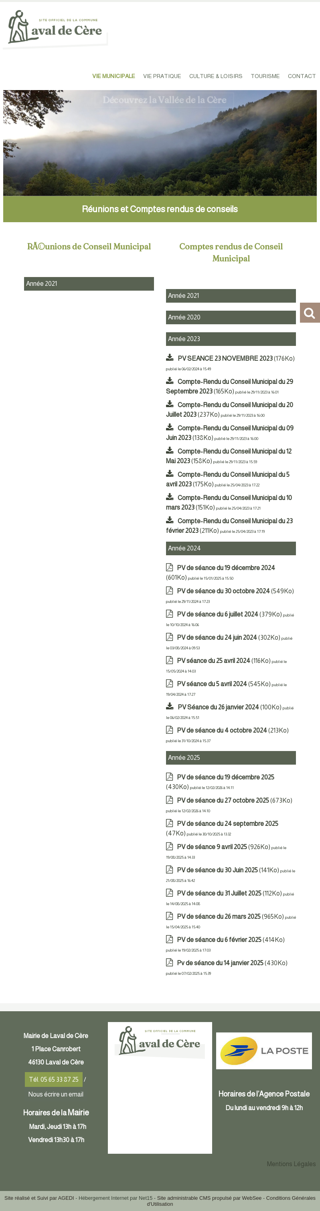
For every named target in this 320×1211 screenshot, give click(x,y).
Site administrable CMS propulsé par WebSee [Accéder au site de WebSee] (209, 1198)
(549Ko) (235, 591)
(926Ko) (224, 846)
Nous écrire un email (55, 1094)
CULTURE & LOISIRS (216, 76)
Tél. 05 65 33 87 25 (54, 1079)
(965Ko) (231, 916)
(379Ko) (230, 614)
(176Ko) (236, 358)
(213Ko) (233, 730)
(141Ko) (228, 870)
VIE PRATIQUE (162, 76)
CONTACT (302, 76)
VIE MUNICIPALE (113, 76)
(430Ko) (232, 963)
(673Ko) (234, 800)
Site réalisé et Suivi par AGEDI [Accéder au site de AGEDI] (39, 1198)
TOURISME (265, 76)
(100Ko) (230, 707)
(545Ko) (224, 684)
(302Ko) (229, 637)
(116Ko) (224, 660)
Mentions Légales (291, 1164)
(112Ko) (230, 893)
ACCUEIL (74, 76)
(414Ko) (231, 939)
